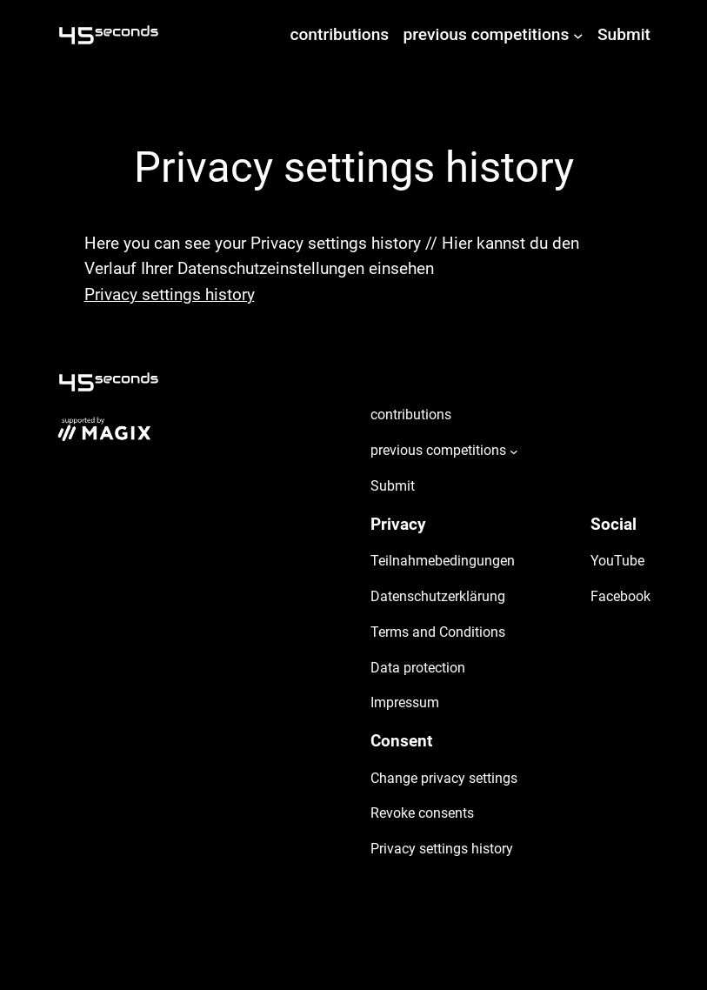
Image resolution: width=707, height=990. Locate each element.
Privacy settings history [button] (169, 294)
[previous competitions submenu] (578, 35)
